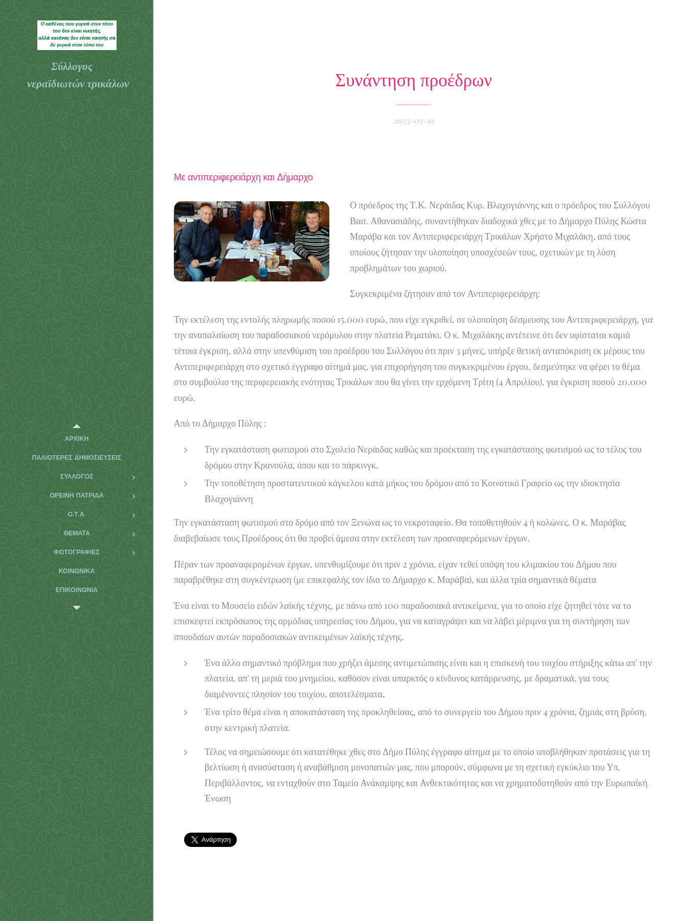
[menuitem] (76, 439)
